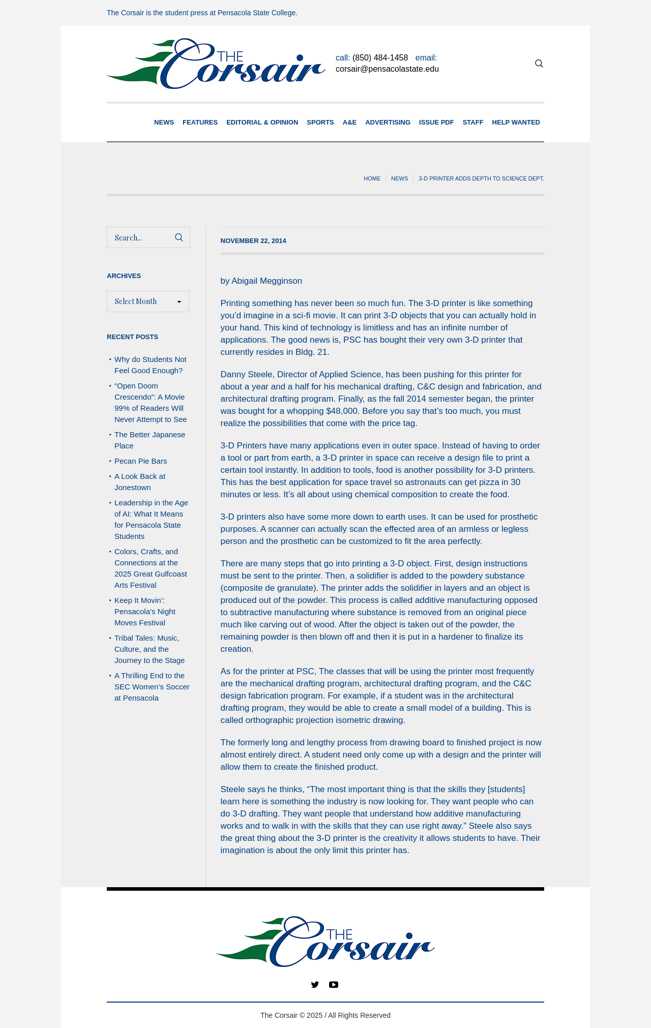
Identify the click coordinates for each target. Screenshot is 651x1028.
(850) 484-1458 (380, 57)
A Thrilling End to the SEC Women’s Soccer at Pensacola (152, 686)
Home (372, 178)
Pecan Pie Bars (141, 461)
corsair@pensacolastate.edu (387, 69)
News (399, 178)
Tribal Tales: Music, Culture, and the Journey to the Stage (149, 648)
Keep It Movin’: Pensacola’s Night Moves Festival (144, 611)
